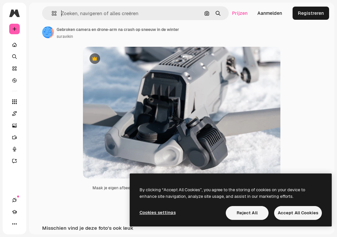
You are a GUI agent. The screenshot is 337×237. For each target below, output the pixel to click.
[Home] (14, 45)
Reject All (247, 213)
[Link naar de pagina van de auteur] (48, 32)
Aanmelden (269, 13)
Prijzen (239, 13)
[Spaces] (17, 113)
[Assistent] (17, 161)
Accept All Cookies (298, 213)
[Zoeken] (14, 56)
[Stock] (14, 68)
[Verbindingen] (14, 200)
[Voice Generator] (17, 149)
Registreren (311, 13)
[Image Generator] (17, 125)
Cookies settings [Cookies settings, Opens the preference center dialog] (158, 212)
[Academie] (14, 212)
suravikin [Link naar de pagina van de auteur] (65, 36)
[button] (51, 13)
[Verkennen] (14, 80)
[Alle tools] (14, 101)
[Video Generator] (17, 137)
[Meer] (14, 224)
